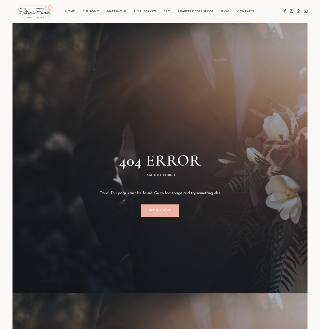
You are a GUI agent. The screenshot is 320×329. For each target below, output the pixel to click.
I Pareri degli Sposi (195, 11)
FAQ (167, 11)
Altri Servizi (145, 11)
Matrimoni (116, 11)
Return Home (160, 210)
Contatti (245, 11)
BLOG (225, 11)
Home (70, 11)
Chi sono (91, 11)
